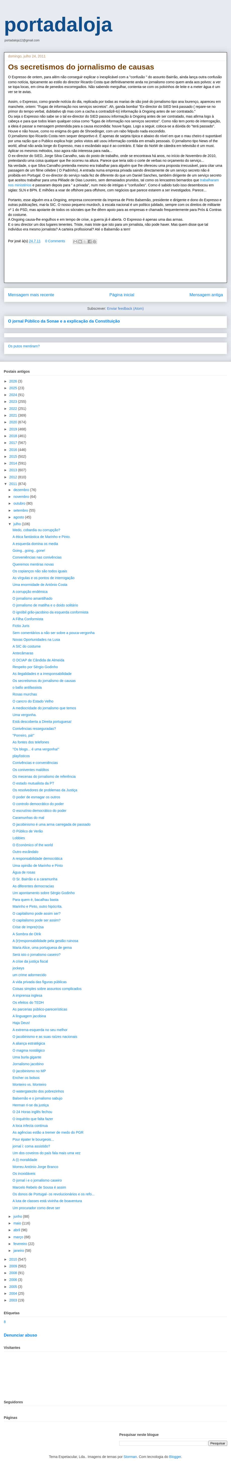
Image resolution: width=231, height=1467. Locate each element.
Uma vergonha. (25, 715)
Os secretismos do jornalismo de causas (44, 681)
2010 (13, 1259)
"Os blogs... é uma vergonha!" (36, 749)
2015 (13, 456)
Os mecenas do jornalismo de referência (44, 777)
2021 (13, 415)
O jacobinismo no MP (29, 1071)
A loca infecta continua (30, 1126)
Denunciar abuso (20, 1335)
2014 (13, 463)
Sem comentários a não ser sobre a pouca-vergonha (54, 633)
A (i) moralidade (25, 1160)
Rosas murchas (25, 694)
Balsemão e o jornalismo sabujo (37, 1098)
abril (17, 1230)
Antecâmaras (23, 653)
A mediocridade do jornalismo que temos (44, 708)
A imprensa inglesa (27, 995)
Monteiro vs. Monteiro (29, 1085)
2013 (13, 470)
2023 (13, 402)
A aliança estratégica (29, 1043)
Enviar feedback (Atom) (125, 308)
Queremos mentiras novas (33, 564)
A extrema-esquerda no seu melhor (40, 1030)
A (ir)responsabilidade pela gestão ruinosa (45, 941)
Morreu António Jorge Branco (35, 1167)
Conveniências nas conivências (37, 557)
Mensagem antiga (206, 294)
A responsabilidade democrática (37, 859)
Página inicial (121, 294)
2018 (13, 436)
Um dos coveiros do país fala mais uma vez (47, 1153)
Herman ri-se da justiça (31, 1105)
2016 (13, 450)
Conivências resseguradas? (34, 729)
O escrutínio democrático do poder (40, 811)
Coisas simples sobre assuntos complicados (47, 989)
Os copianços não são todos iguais (40, 571)
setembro (21, 510)
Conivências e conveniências (35, 763)
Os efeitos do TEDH (28, 1002)
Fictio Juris (21, 626)
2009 (13, 1266)
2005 (13, 1287)
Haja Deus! (21, 1023)
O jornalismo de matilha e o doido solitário (45, 605)
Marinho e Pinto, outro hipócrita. (37, 906)
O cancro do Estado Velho (33, 701)
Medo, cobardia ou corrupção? (36, 530)
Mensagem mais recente (31, 294)
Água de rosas (24, 872)
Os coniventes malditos (31, 770)
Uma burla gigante (27, 1057)
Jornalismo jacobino (28, 1064)
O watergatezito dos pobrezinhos (38, 1091)
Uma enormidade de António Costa (40, 585)
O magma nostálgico (29, 1050)
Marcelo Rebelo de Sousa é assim (39, 1187)
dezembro (21, 490)
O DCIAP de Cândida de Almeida (38, 660)
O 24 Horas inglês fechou (32, 1112)
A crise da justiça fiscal (30, 961)
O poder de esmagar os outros (36, 797)
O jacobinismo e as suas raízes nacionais (45, 1037)
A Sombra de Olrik (27, 934)
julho (17, 524)
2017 (13, 443)
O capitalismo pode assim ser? (37, 913)
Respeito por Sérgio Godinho (35, 667)
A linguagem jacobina (29, 1016)
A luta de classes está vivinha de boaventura (47, 1201)
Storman (130, 1457)
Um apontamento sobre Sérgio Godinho (44, 893)
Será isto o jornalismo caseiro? (37, 955)
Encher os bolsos (26, 1078)
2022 (13, 409)
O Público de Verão (28, 831)
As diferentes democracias (33, 886)
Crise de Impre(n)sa (28, 927)
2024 (13, 395)
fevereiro (20, 1244)
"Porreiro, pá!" (23, 735)
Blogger (175, 1457)
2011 (13, 484)
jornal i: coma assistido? (31, 1146)
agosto (19, 517)
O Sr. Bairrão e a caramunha (35, 879)
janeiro (19, 1251)
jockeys (18, 968)
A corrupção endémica (30, 592)
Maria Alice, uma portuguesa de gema (42, 948)
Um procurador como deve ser (36, 1208)
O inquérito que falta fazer (33, 1119)
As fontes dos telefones (31, 742)
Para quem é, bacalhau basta (36, 900)
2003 (13, 1300)
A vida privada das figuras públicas (40, 982)
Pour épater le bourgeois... (33, 1139)
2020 (13, 422)
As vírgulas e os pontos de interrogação (44, 578)
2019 (13, 429)
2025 (13, 388)
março (18, 1237)
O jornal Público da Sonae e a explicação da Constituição (64, 321)
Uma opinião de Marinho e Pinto (38, 866)
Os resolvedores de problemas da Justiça (45, 790)
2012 (13, 477)
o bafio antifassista (27, 687)
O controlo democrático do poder (38, 804)
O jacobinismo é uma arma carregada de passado (52, 824)
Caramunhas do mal (28, 818)
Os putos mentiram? (24, 346)
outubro (19, 503)
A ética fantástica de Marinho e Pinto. (42, 537)
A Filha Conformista (28, 619)
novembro (21, 497)
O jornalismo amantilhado (32, 598)
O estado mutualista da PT (33, 783)
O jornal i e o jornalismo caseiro (37, 1180)
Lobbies (19, 838)
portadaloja (58, 24)
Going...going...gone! (29, 551)
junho (18, 1216)
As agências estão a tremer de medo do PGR (48, 1132)
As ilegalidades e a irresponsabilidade (42, 674)
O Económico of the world (33, 845)
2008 (13, 1273)
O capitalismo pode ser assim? (37, 920)
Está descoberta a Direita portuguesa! (42, 722)
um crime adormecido (29, 975)
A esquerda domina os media (35, 544)
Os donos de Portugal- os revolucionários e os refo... (54, 1194)
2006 (13, 1280)
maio (17, 1223)
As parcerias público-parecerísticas (40, 1009)
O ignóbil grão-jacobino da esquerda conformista (50, 612)
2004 (13, 1293)
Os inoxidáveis (24, 1174)
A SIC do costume (27, 646)
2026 (13, 381)
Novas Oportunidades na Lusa (36, 640)
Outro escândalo (25, 852)
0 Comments (55, 241)
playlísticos (21, 756)
